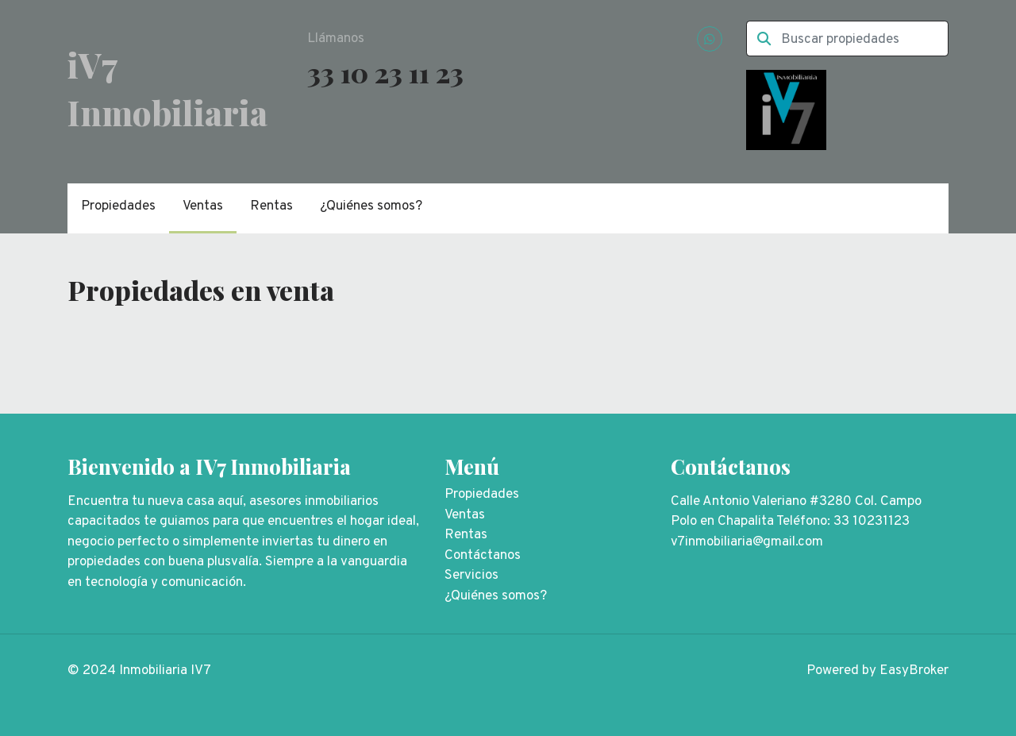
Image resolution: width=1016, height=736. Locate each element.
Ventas (203, 206)
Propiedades (118, 206)
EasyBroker (914, 671)
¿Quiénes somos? (371, 206)
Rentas (271, 206)
